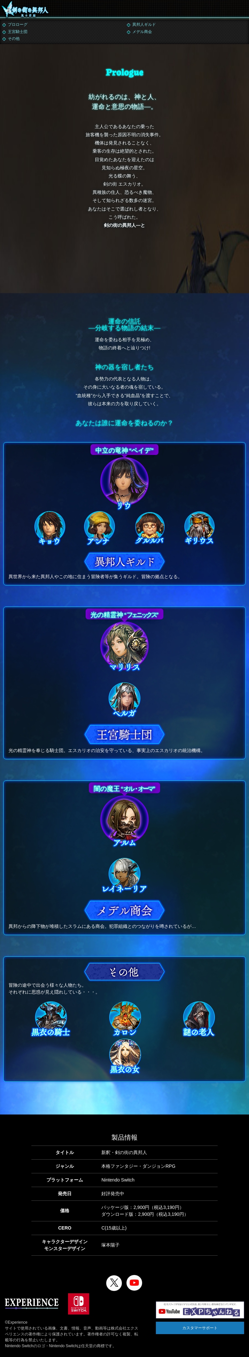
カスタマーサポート (200, 1328)
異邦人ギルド (144, 24)
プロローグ (17, 24)
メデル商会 (142, 31)
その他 (14, 38)
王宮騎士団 (17, 31)
